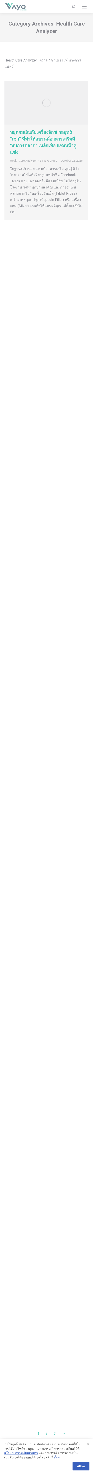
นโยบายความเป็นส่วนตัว (21, 1453)
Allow (81, 1466)
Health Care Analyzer (23, 160)
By (48, 160)
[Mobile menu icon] (84, 6)
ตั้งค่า (57, 1457)
